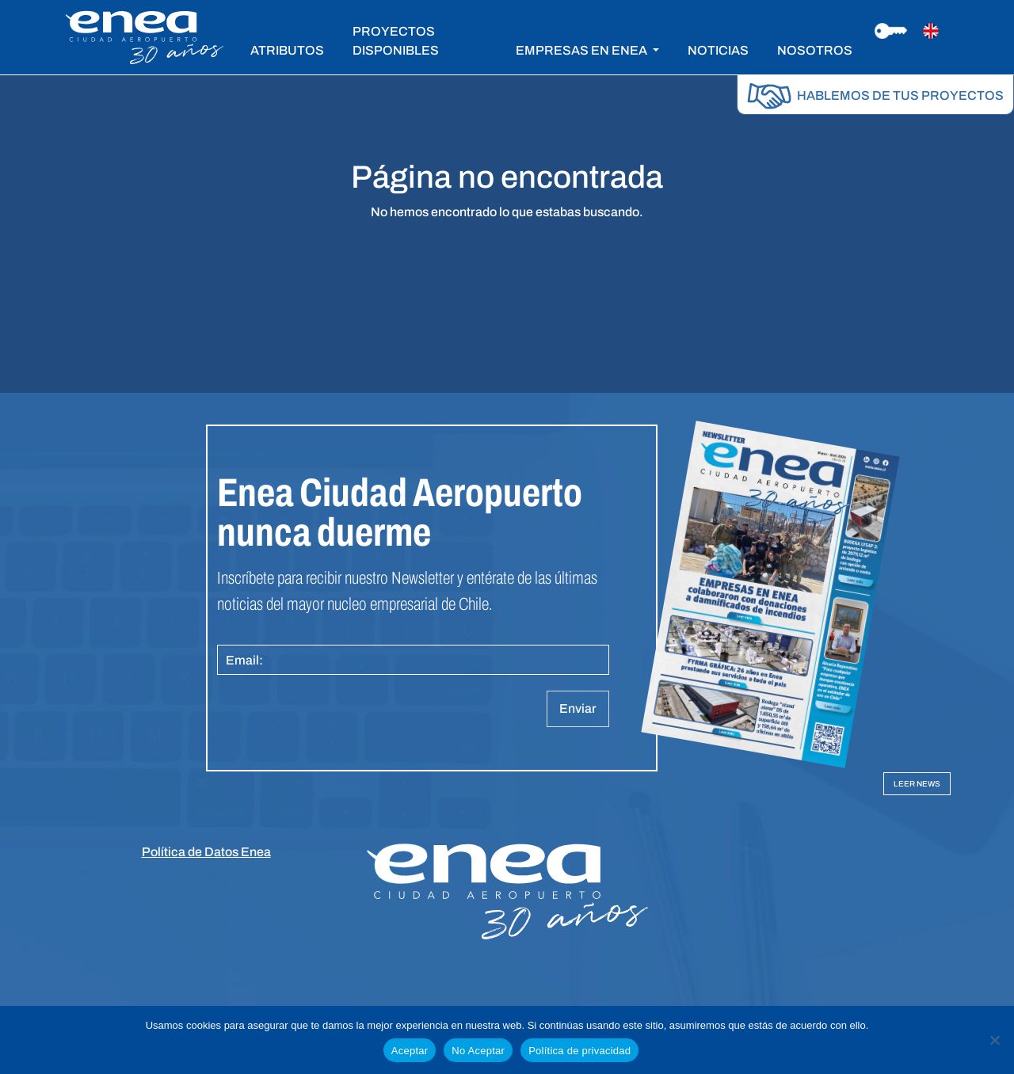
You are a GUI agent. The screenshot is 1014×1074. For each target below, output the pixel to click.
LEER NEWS (917, 783)
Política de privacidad (579, 1051)
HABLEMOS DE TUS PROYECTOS (875, 95)
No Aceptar (478, 1051)
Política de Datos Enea (206, 852)
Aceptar (410, 1051)
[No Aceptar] (994, 1040)
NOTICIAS (718, 50)
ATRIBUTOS (287, 50)
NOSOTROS (814, 50)
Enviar (578, 708)
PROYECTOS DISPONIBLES (396, 41)
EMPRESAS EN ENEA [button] (583, 50)
